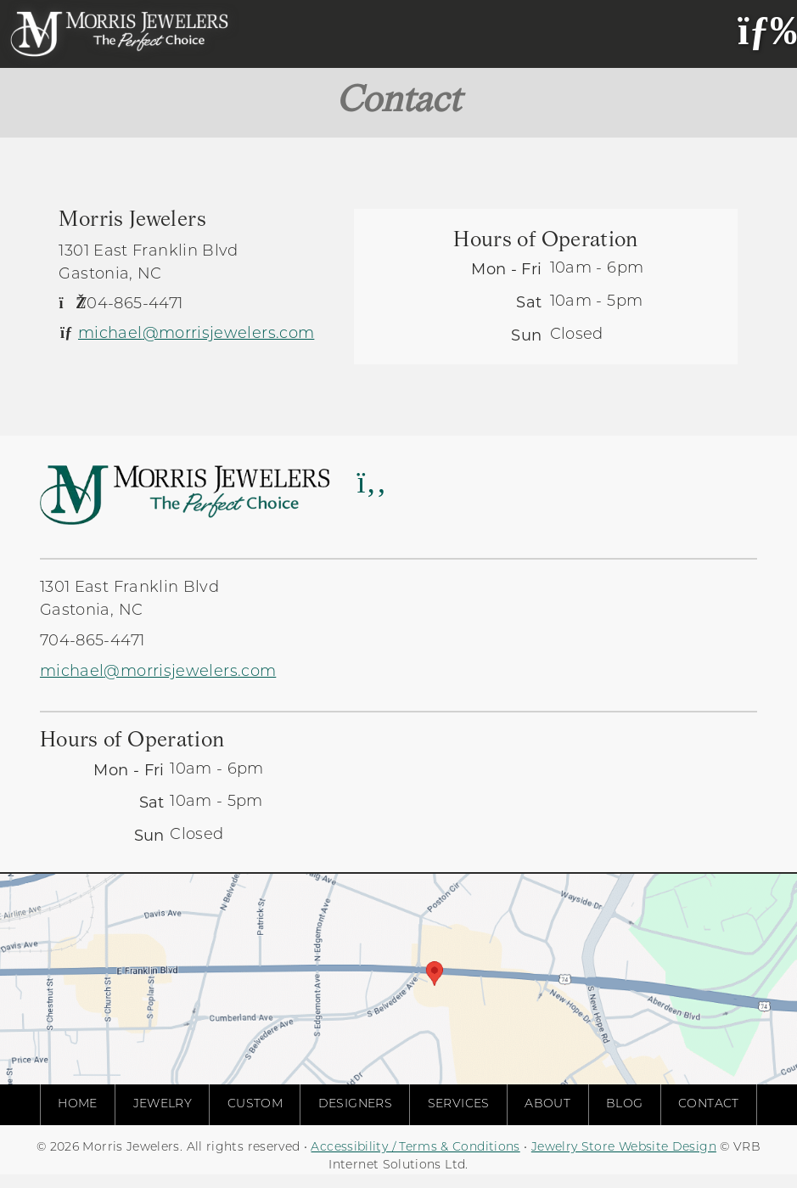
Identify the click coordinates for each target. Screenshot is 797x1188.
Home (77, 1104)
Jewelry (163, 1104)
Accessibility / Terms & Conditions (415, 1147)
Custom (255, 1104)
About (547, 1104)
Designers (355, 1104)
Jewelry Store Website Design (623, 1147)
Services (459, 1104)
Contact (708, 1104)
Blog (624, 1104)
